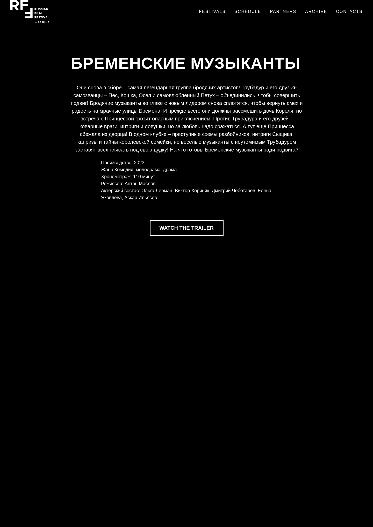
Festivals (212, 11)
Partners (283, 11)
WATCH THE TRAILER (186, 228)
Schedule (247, 11)
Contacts (349, 11)
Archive (316, 11)
